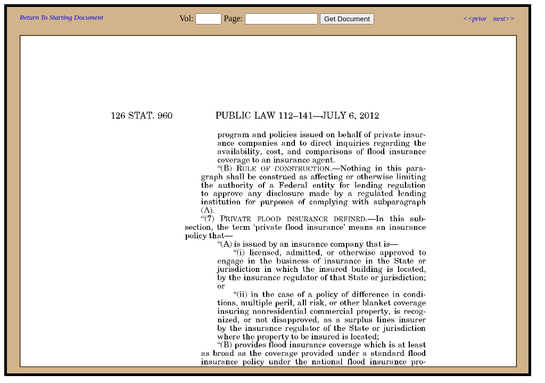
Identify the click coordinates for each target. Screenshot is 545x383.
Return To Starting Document (61, 17)
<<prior (474, 18)
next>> (504, 18)
